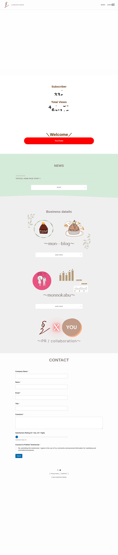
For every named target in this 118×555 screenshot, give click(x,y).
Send (19, 456)
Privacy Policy (55, 473)
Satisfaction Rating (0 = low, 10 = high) (30, 433)
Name (18, 382)
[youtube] (60, 470)
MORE (59, 187)
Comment (19, 414)
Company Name (22, 371)
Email (18, 393)
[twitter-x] (58, 470)
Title (17, 404)
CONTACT (64, 473)
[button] (113, 5)
